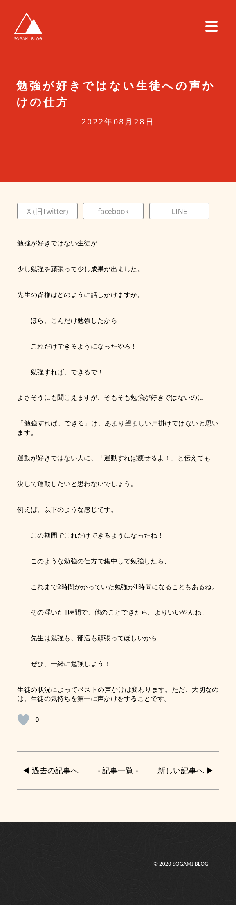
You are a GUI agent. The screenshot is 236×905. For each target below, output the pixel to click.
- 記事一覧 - (118, 770)
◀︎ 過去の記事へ (50, 770)
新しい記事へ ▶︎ (185, 770)
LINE (179, 211)
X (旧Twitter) (47, 211)
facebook (113, 211)
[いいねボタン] (23, 720)
